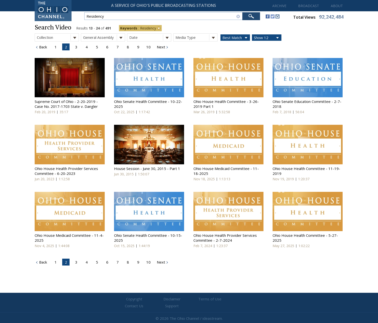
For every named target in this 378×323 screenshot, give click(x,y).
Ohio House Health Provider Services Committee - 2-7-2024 (225, 238)
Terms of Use (189, 299)
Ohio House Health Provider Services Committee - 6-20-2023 (66, 171)
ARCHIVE (279, 5)
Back (42, 46)
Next (160, 46)
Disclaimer (159, 299)
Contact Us (218, 299)
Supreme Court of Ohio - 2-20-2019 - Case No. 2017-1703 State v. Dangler (66, 104)
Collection (58, 37)
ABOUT (337, 5)
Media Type (196, 37)
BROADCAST (308, 5)
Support (248, 299)
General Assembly (104, 37)
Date (150, 37)
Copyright (130, 299)
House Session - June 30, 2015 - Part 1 (147, 168)
